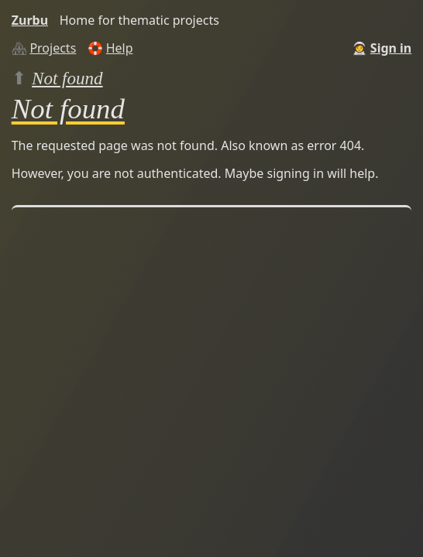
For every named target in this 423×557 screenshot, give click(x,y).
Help (119, 47)
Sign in (390, 47)
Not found (67, 78)
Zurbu (30, 20)
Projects (52, 47)
